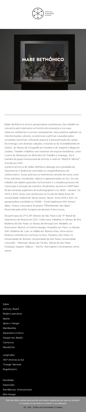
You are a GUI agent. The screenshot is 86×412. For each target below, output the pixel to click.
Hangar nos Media (13, 337)
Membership (9, 328)
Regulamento (10, 369)
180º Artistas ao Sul (13, 359)
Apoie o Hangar (11, 323)
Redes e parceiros (12, 313)
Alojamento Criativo (13, 332)
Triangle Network (12, 364)
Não (29, 407)
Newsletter (9, 347)
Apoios (6, 318)
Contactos (8, 342)
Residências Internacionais (17, 389)
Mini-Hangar (9, 394)
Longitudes (9, 354)
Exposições (9, 384)
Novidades (8, 380)
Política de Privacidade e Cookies (47, 407)
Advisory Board (11, 308)
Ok (25, 407)
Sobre (6, 304)
